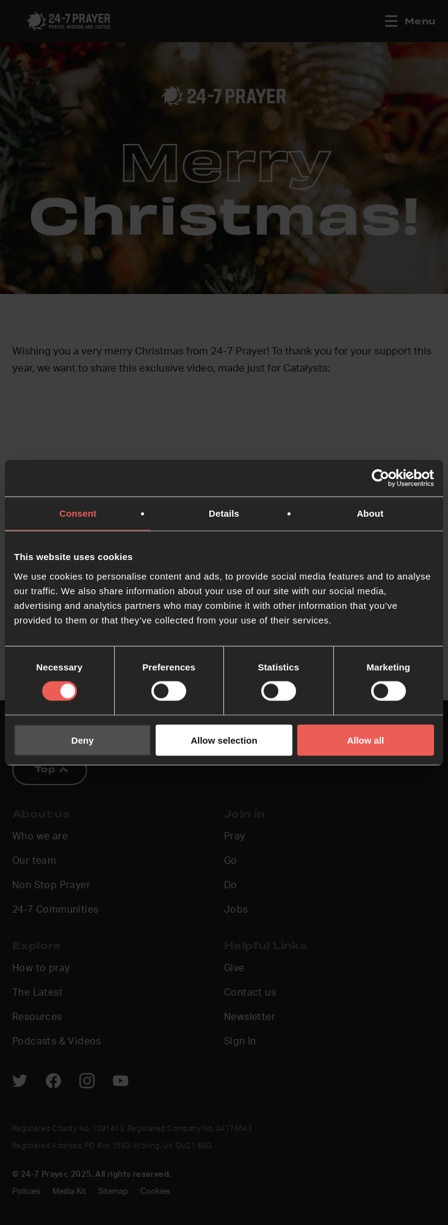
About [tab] (369, 513)
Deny (82, 740)
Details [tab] (224, 513)
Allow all (365, 740)
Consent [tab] (77, 513)
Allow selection (223, 740)
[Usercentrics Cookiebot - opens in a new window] (380, 478)
